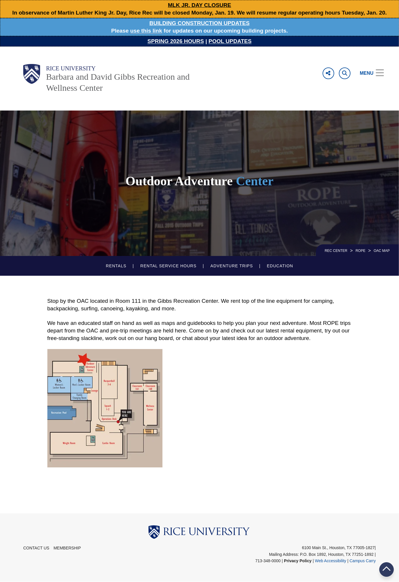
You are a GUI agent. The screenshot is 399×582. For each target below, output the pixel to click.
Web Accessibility (330, 560)
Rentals (116, 266)
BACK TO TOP (386, 569)
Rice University (71, 68)
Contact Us (36, 548)
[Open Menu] (368, 73)
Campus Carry (363, 560)
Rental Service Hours (168, 266)
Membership (67, 548)
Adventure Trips (231, 266)
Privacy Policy (298, 561)
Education (280, 266)
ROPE (360, 251)
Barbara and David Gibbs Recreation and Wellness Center (117, 82)
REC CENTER (336, 251)
